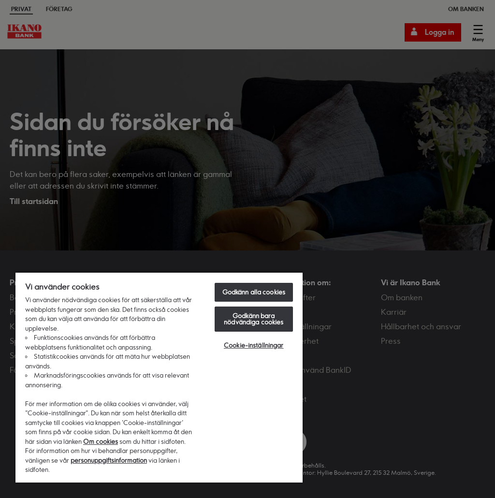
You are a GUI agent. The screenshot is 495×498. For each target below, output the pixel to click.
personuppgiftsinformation (109, 460)
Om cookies (100, 441)
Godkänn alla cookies (254, 292)
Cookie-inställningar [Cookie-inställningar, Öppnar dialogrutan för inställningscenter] (254, 345)
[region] (159, 377)
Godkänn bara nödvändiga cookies (253, 319)
